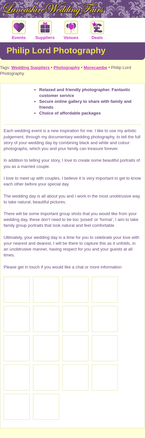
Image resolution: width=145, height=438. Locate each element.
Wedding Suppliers (30, 67)
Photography (67, 67)
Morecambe (95, 67)
